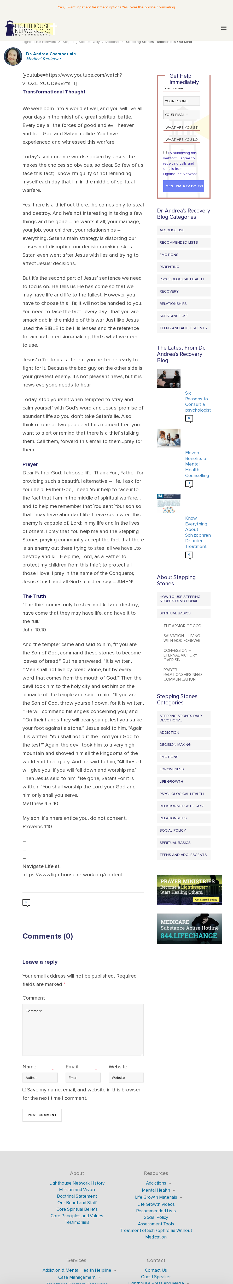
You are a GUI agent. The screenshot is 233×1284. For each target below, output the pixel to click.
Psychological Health (182, 279)
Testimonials (77, 1222)
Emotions (169, 255)
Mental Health (156, 1190)
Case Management (77, 1277)
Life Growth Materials (156, 1197)
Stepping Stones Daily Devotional (181, 718)
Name (29, 1067)
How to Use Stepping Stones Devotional (180, 599)
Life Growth (171, 782)
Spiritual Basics (175, 613)
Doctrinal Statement (77, 1196)
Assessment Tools (156, 1224)
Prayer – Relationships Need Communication (183, 675)
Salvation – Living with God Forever (182, 638)
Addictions (156, 1183)
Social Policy (173, 830)
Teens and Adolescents (183, 328)
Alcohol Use (172, 230)
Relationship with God (181, 806)
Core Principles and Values (77, 1216)
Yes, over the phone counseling (148, 7)
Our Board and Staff (77, 1203)
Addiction (169, 732)
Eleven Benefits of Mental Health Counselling (196, 464)
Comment (33, 998)
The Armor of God (182, 626)
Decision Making (175, 745)
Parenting (169, 267)
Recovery (169, 291)
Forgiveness (172, 769)
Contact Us (156, 1270)
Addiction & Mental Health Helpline (77, 1270)
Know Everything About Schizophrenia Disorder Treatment (196, 533)
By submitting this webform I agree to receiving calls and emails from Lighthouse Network (180, 163)
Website (118, 1067)
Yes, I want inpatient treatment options (89, 7)
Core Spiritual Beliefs (77, 1209)
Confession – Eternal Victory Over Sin (180, 655)
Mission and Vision (77, 1190)
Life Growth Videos (156, 1204)
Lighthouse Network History (76, 1183)
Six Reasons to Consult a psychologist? (196, 402)
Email (72, 1067)
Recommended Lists (179, 242)
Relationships (173, 304)
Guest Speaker (156, 1277)
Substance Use (174, 316)
